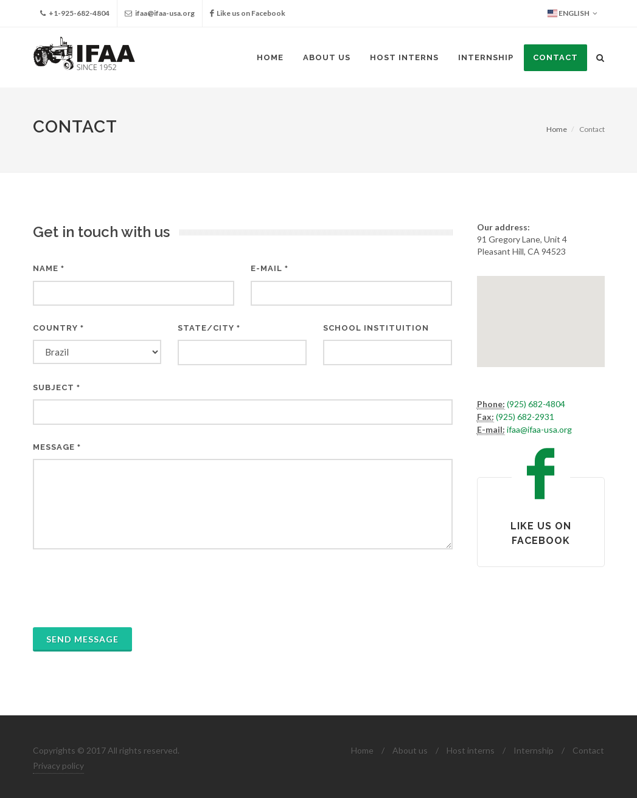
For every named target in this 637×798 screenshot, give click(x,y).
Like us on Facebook (247, 13)
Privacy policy (58, 765)
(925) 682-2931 (525, 416)
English (572, 13)
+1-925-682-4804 (75, 13)
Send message (82, 639)
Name (48, 268)
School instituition (376, 327)
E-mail (269, 268)
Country (58, 327)
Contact (588, 750)
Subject (56, 387)
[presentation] (125, 588)
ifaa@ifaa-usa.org (160, 13)
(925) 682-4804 (536, 404)
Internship (533, 750)
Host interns (471, 750)
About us (410, 750)
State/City (209, 327)
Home (556, 129)
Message (57, 447)
